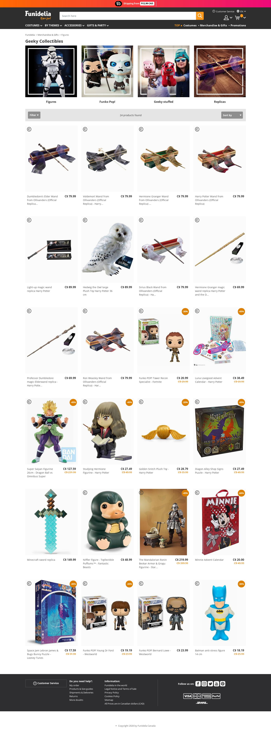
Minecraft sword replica (41, 559)
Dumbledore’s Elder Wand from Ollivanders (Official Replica (42, 200)
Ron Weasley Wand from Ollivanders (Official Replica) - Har (97, 381)
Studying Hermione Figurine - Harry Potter (96, 470)
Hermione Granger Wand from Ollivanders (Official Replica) (154, 200)
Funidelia (30, 34)
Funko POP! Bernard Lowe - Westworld (155, 652)
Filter (33, 115)
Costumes (32, 25)
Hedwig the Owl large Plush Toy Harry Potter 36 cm (97, 291)
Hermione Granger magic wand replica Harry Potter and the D (210, 291)
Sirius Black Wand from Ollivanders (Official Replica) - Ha (152, 291)
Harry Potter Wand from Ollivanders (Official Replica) (209, 200)
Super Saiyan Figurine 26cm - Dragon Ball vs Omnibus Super (40, 472)
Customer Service (46, 683)
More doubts (76, 699)
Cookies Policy (112, 696)
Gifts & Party (96, 25)
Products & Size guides (81, 688)
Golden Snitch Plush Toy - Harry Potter (154, 470)
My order (74, 685)
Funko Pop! (107, 102)
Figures (51, 102)
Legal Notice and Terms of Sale (120, 688)
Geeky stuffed (163, 102)
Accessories (73, 25)
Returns (73, 696)
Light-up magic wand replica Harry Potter (39, 289)
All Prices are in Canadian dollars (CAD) (124, 703)
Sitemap (109, 699)
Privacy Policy (112, 692)
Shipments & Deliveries (81, 692)
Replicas (220, 102)
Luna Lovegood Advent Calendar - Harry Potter (208, 379)
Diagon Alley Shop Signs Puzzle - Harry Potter (209, 470)
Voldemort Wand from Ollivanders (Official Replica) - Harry (96, 200)
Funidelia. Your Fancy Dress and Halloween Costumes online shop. (38, 15)
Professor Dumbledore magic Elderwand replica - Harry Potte (42, 381)
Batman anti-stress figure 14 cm (210, 652)
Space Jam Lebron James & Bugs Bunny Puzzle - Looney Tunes (42, 654)
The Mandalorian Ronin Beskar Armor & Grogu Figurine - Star (153, 563)
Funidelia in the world (116, 685)
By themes (52, 25)
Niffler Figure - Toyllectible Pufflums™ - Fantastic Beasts (98, 563)
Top (177, 25)
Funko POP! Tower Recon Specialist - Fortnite (153, 379)
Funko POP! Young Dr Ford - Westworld (98, 652)
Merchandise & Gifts (48, 34)
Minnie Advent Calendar (209, 559)
